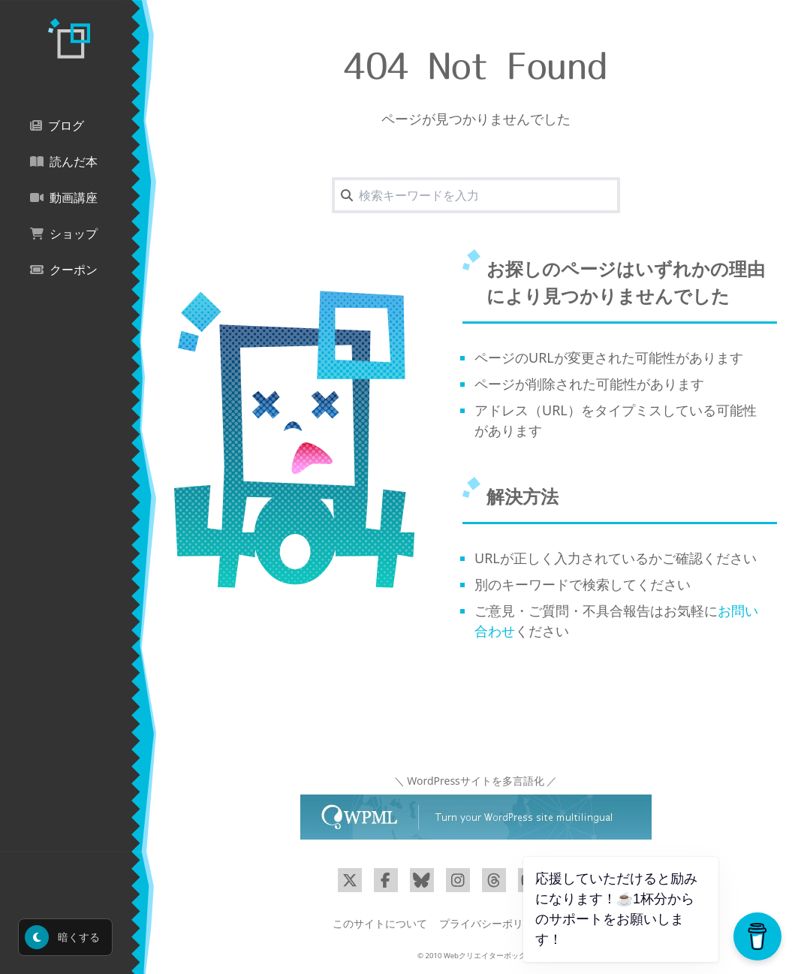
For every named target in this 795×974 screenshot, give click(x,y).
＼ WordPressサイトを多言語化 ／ (476, 780)
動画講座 (64, 197)
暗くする (62, 937)
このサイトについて (380, 923)
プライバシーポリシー (491, 923)
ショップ (64, 234)
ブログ (57, 125)
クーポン (64, 270)
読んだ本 (64, 161)
